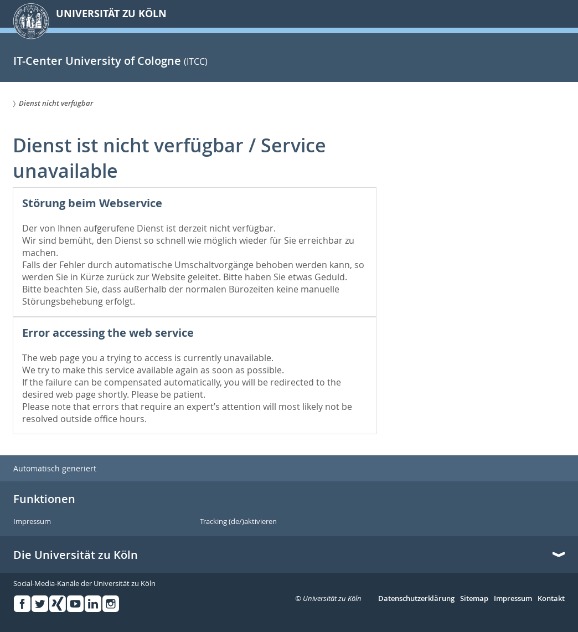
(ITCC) (196, 61)
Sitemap (474, 598)
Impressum (32, 521)
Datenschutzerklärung (416, 598)
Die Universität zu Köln (75, 555)
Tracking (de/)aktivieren (238, 521)
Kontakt (551, 598)
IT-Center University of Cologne (97, 60)
